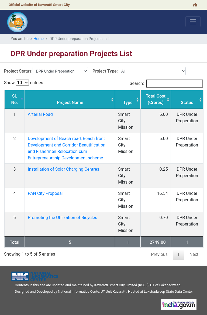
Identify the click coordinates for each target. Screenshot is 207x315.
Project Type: (105, 71)
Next (193, 254)
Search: (166, 84)
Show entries (23, 83)
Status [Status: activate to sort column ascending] (187, 102)
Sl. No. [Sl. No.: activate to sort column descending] (14, 99)
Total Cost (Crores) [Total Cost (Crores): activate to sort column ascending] (155, 99)
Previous (159, 254)
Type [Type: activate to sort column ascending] (128, 102)
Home (38, 39)
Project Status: (18, 71)
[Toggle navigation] (193, 21)
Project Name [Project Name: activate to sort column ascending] (70, 102)
